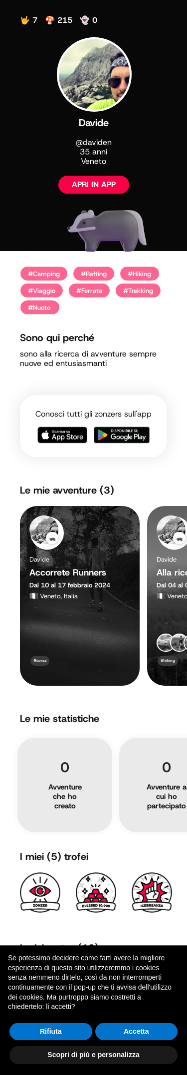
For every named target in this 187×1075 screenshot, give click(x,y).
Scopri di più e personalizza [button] (93, 1055)
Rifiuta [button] (51, 1031)
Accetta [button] (136, 1031)
